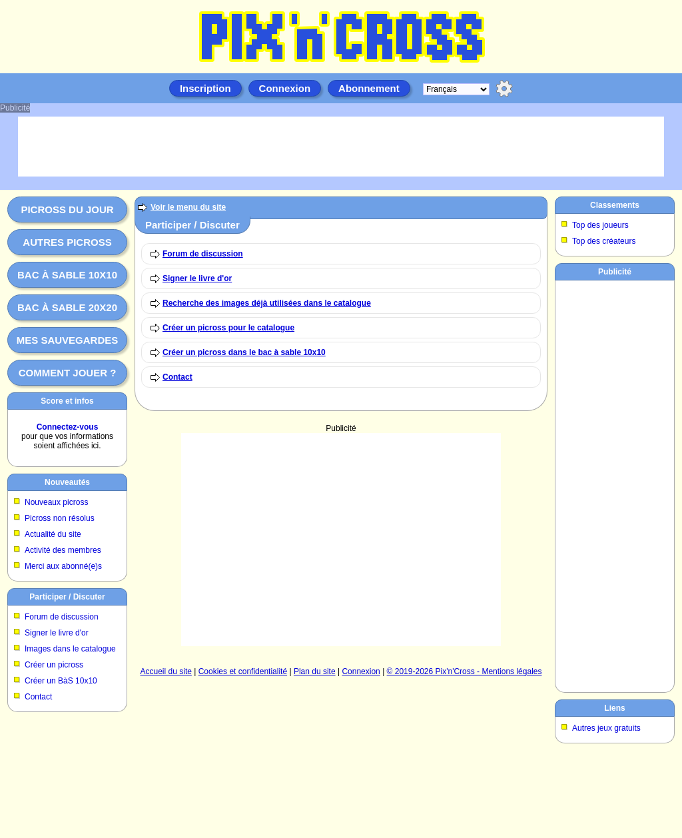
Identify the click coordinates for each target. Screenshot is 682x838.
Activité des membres (63, 550)
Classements (614, 205)
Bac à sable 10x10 (67, 274)
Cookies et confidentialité (242, 671)
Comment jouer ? (68, 372)
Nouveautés (67, 482)
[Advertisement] (341, 539)
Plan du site (315, 671)
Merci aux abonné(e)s (63, 566)
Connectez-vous (68, 427)
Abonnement (369, 88)
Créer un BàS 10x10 (61, 680)
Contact (38, 696)
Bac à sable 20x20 (67, 307)
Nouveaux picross (56, 502)
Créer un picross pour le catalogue (228, 327)
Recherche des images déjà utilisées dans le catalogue (267, 303)
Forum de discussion (62, 617)
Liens (614, 708)
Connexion (285, 88)
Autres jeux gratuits (606, 728)
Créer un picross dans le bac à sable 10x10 (244, 352)
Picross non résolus (60, 518)
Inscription (205, 88)
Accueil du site (166, 671)
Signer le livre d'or (57, 632)
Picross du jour (67, 209)
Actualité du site (53, 534)
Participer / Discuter (67, 597)
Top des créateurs (603, 241)
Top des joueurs (600, 225)
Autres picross (67, 242)
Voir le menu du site (188, 207)
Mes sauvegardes (68, 340)
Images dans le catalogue (70, 648)
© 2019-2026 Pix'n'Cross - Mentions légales (464, 671)
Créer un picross (54, 664)
